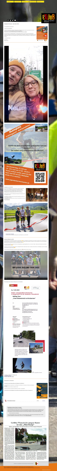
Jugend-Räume (18, 1)
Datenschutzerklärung (28, 415)
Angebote (26, 1)
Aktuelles (41, 1)
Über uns (10, 1)
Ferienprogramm (33, 1)
